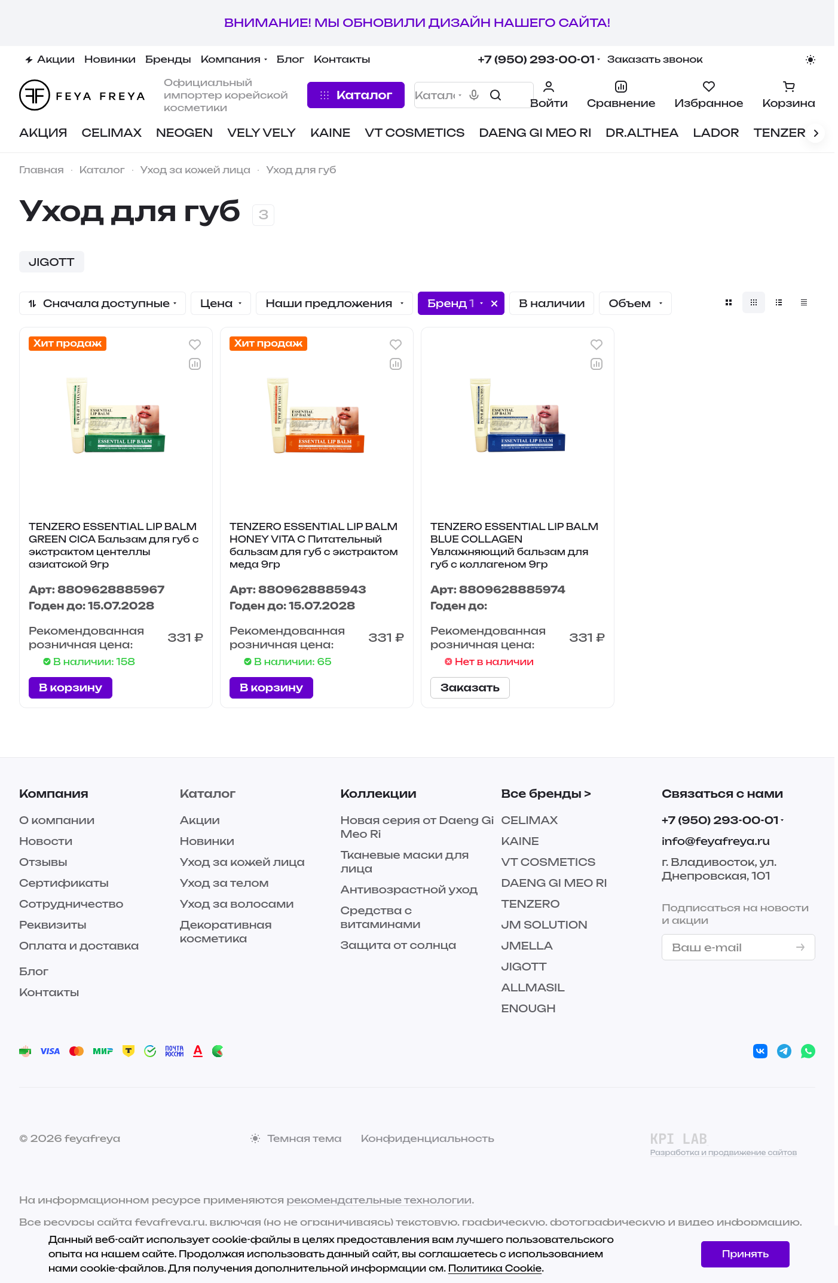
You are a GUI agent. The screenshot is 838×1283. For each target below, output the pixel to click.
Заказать (470, 687)
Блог (33, 971)
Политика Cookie (495, 1268)
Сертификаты (64, 883)
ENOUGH (528, 1008)
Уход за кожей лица (242, 862)
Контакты (49, 992)
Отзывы (43, 862)
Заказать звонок (655, 59)
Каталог (208, 793)
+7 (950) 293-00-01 (536, 59)
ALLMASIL (532, 987)
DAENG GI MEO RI (554, 883)
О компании (56, 820)
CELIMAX (529, 820)
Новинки (207, 841)
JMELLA (527, 945)
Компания (53, 793)
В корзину (70, 687)
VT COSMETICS (548, 862)
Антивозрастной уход (409, 889)
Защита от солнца (399, 945)
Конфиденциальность (427, 1138)
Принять (745, 1254)
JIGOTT (524, 966)
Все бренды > (546, 793)
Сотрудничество (71, 904)
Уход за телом (224, 883)
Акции (200, 820)
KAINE (520, 841)
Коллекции (379, 793)
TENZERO (530, 904)
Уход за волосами (237, 904)
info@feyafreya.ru (716, 841)
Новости (45, 841)
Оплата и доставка (79, 945)
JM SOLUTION (544, 924)
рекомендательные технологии (379, 1200)
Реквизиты (53, 924)
